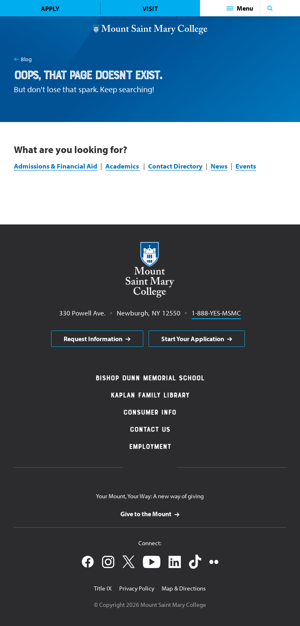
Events (246, 166)
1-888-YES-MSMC (216, 312)
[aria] (97, 339)
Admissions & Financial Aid (55, 166)
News (219, 166)
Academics (122, 166)
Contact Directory (175, 166)
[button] (240, 8)
